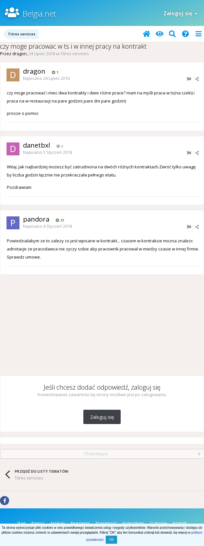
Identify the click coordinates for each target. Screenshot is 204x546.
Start (21, 523)
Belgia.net (39, 13)
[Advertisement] (102, 325)
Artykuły (57, 523)
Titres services (74, 53)
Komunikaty (133, 523)
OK (111, 539)
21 (60, 220)
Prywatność (106, 523)
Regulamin (80, 523)
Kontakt (180, 523)
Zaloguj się (180, 13)
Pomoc (37, 523)
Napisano (46, 78)
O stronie (158, 523)
